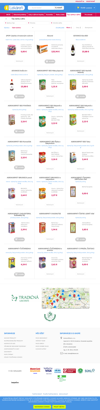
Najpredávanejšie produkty (13, 341)
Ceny (77, 27)
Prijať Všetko (59, 407)
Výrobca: (7, 28)
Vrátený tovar (40, 341)
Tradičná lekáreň (37, 394)
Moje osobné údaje (42, 346)
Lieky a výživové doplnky (36, 14)
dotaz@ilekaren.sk (73, 353)
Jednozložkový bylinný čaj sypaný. (87, 223)
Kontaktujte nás (9, 343)
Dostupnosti (88, 27)
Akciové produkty (10, 338)
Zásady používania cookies (13, 357)
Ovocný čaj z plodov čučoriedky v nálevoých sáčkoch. (26, 259)
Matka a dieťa (60, 14)
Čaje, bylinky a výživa (73, 14)
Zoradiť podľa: (60, 28)
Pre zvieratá (88, 14)
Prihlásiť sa (79, 1)
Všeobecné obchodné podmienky (15, 346)
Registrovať (90, 1)
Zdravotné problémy (20, 14)
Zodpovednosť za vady (11, 349)
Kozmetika (49, 14)
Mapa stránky (8, 354)
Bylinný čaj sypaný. (87, 187)
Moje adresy (40, 343)
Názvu (68, 27)
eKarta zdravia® (63, 394)
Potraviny (31, 23)
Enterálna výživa (56, 23)
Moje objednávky (41, 338)
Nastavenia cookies (42, 407)
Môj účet (40, 333)
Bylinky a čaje (10, 23)
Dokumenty (8, 352)
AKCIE (8, 14)
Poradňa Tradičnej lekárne (50, 394)
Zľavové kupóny (41, 349)
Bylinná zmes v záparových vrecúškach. (25, 224)
